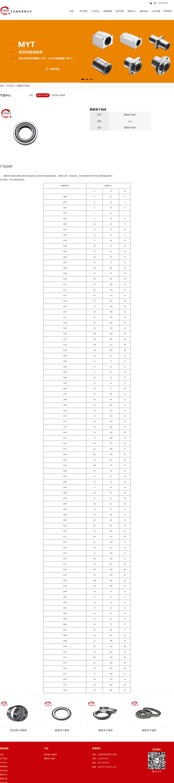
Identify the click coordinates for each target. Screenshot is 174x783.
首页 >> (3, 86)
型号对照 (120, 11)
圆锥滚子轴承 (43, 95)
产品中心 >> (12, 86)
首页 (71, 11)
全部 (31, 95)
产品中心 (95, 11)
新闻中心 (132, 11)
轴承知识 (144, 11)
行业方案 (156, 11)
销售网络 (107, 11)
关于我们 (83, 11)
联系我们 (168, 11)
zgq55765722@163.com (107, 767)
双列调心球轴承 (58, 95)
